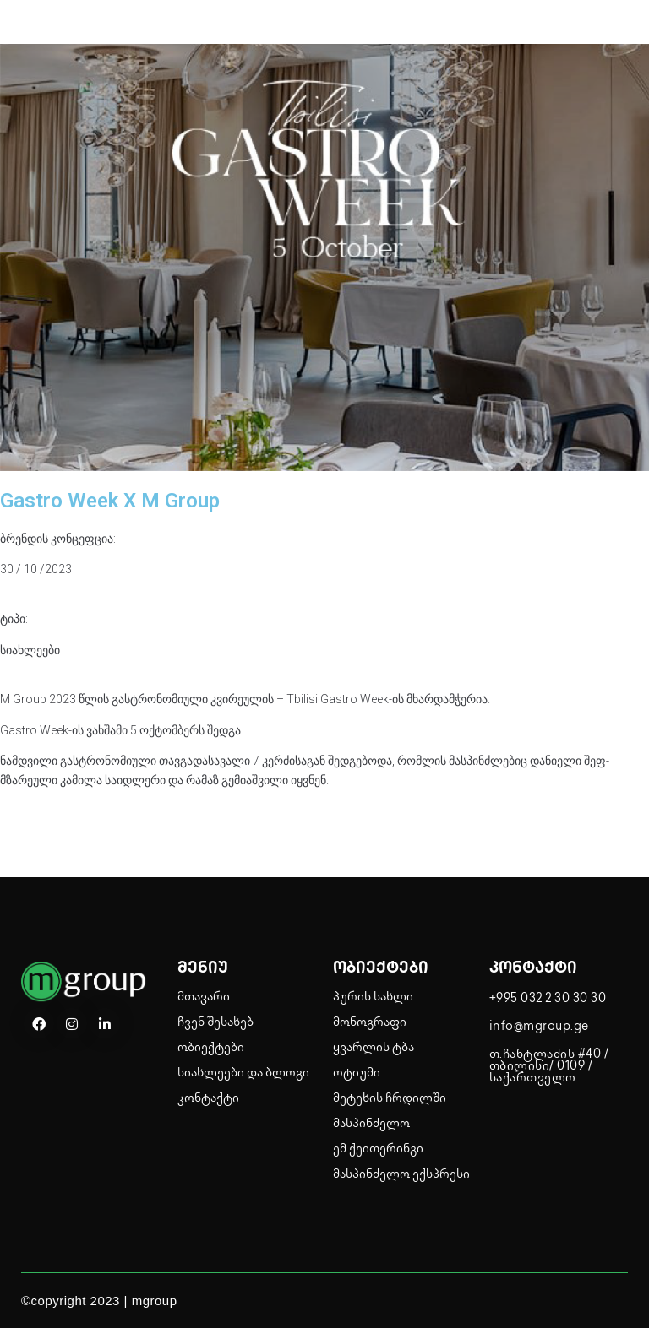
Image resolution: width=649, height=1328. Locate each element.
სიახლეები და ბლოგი (243, 1073)
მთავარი (203, 997)
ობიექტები (210, 1048)
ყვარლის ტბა (373, 1048)
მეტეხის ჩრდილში (389, 1098)
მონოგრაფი (369, 1022)
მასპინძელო (371, 1124)
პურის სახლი (373, 997)
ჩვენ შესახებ (215, 1022)
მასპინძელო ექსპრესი (401, 1174)
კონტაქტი (208, 1098)
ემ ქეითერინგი (378, 1149)
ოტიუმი (356, 1073)
